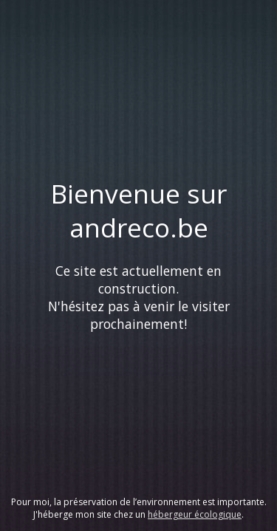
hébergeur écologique (195, 514)
